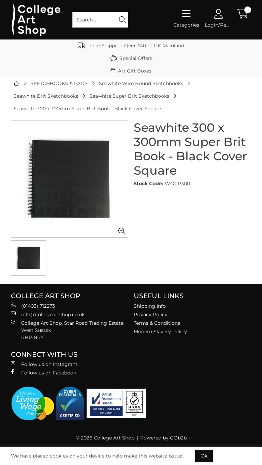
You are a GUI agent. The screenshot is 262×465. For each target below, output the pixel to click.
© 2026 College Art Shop (105, 438)
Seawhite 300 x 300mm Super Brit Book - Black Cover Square (87, 109)
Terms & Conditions (157, 323)
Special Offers (131, 58)
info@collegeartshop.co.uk (48, 314)
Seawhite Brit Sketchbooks (46, 96)
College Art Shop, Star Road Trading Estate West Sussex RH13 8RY (67, 330)
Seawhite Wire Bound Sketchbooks (141, 83)
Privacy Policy (151, 314)
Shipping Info (150, 306)
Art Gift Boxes (131, 71)
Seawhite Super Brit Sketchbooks (129, 96)
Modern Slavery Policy (160, 331)
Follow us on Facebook (43, 372)
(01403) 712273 (33, 306)
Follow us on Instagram (44, 364)
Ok (204, 456)
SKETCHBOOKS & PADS (59, 83)
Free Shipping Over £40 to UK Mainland (131, 46)
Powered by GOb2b (163, 438)
